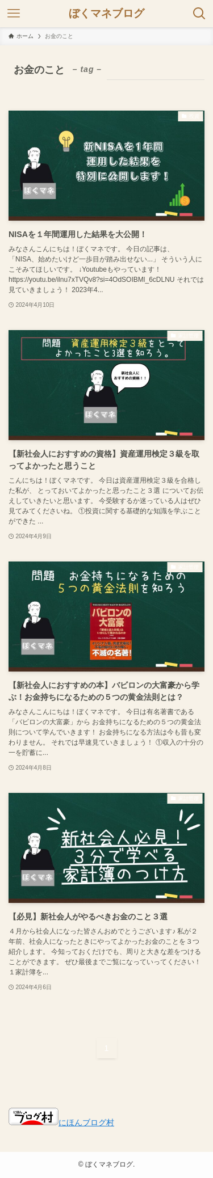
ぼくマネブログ (106, 14)
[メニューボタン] (13, 13)
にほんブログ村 (61, 1122)
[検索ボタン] (199, 13)
